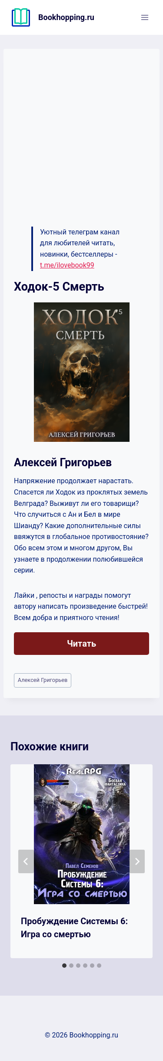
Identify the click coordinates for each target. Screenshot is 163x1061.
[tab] (64, 965)
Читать (81, 643)
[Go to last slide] (26, 861)
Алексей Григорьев (43, 680)
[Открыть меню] (144, 17)
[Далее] (137, 861)
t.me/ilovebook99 (67, 265)
